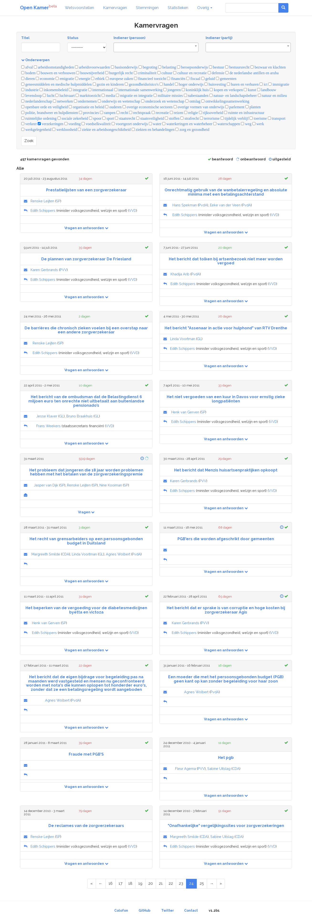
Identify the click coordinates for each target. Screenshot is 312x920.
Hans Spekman (184, 205)
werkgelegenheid (36, 130)
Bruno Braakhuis (79, 416)
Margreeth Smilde (45, 554)
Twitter (167, 910)
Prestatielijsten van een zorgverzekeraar (86, 190)
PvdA (203, 205)
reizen (176, 113)
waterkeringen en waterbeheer (187, 124)
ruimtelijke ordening (39, 118)
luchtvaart (65, 96)
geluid (208, 79)
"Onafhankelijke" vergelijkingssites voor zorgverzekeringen (226, 825)
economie (45, 79)
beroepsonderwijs (192, 67)
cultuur (164, 73)
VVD (132, 210)
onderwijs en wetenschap (119, 101)
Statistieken (178, 7)
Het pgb (226, 757)
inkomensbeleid (54, 90)
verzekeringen (50, 124)
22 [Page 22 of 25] (171, 883)
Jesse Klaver (46, 416)
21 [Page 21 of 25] (161, 883)
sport (108, 118)
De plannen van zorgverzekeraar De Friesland (86, 259)
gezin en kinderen (108, 84)
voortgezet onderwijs (130, 124)
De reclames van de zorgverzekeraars (86, 825)
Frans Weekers (48, 426)
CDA (65, 554)
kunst (250, 90)
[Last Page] (221, 884)
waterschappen (226, 124)
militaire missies (168, 96)
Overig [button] (204, 7)
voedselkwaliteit (96, 124)
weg (246, 124)
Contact (191, 910)
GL (199, 339)
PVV (63, 270)
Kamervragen (115, 7)
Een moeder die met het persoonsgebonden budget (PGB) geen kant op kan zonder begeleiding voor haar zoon (226, 679)
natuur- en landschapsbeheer (233, 96)
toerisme (258, 118)
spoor (95, 118)
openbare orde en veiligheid (44, 107)
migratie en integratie (134, 96)
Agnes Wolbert (118, 554)
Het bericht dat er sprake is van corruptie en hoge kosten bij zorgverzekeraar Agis (226, 610)
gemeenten (226, 79)
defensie (216, 73)
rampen (107, 113)
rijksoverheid (211, 113)
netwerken (63, 101)
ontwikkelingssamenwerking (225, 101)
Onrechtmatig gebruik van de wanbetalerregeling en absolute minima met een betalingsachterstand (226, 192)
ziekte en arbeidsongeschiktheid (104, 130)
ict (263, 84)
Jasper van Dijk (46, 485)
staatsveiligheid (150, 118)
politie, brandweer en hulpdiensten (49, 113)
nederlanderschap (36, 101)
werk (258, 124)
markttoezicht (88, 96)
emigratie (65, 79)
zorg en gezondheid (192, 130)
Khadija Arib (180, 274)
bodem (28, 73)
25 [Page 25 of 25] (202, 883)
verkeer (29, 124)
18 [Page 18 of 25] (130, 883)
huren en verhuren (243, 84)
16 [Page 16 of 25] (111, 883)
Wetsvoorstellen (79, 7)
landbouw (266, 90)
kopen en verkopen (226, 90)
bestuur (216, 67)
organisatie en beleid (86, 107)
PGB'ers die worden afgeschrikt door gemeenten (225, 539)
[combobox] (156, 47)
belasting (167, 67)
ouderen (113, 107)
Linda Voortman (182, 339)
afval (27, 67)
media (108, 96)
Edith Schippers (43, 210)
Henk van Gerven (185, 412)
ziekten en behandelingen (153, 130)
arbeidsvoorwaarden (92, 67)
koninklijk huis (195, 90)
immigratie (278, 84)
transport (277, 118)
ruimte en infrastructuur (244, 113)
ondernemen (85, 101)
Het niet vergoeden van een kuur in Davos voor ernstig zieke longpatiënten (226, 399)
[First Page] (91, 884)
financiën (176, 79)
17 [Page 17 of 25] (120, 883)
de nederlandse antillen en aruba (252, 73)
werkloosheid (64, 130)
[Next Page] (212, 884)
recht (122, 113)
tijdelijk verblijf (235, 118)
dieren (28, 79)
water (155, 124)
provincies (89, 113)
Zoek (28, 140)
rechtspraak (140, 113)
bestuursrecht (237, 67)
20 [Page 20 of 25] (150, 883)
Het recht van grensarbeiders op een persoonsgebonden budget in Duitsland (86, 541)
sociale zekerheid (72, 118)
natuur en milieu (272, 96)
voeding (72, 124)
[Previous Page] (101, 884)
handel (167, 84)
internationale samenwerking (138, 90)
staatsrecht (125, 118)
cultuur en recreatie (190, 73)
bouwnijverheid (90, 73)
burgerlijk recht (119, 73)
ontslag (192, 101)
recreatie (160, 113)
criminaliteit (145, 73)
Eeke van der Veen (225, 205)
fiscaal (193, 79)
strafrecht (189, 118)
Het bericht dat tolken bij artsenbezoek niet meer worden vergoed (226, 261)
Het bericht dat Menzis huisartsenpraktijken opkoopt (225, 470)
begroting (148, 67)
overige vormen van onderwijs (199, 107)
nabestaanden (196, 96)
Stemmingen (147, 7)
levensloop (31, 96)
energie (82, 79)
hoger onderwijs (189, 84)
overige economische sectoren (148, 107)
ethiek (97, 79)
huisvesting (215, 84)
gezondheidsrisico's (142, 84)
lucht (48, 96)
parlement (234, 107)
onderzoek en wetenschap (162, 101)
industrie (30, 90)
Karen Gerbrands (44, 270)
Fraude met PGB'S (86, 754)
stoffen (172, 118)
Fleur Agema (185, 769)
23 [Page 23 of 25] (181, 883)
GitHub (144, 910)
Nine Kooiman (110, 485)
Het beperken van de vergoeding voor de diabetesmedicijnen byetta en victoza (86, 610)
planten (253, 107)
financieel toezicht (150, 79)
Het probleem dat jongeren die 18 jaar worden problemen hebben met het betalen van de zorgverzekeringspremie (86, 472)
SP (58, 201)
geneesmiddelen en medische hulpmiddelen (56, 84)
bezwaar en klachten (268, 67)
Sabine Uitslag (218, 769)
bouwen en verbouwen (56, 73)
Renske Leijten (42, 201)
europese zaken (119, 79)
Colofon (121, 910)
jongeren (172, 90)
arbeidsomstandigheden (54, 67)
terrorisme (210, 118)
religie (191, 113)
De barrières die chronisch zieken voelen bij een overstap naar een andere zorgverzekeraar (86, 330)
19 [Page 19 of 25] (140, 883)
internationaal (100, 90)
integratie (78, 90)
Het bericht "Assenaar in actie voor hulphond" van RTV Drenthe (226, 328)
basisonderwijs (124, 67)
